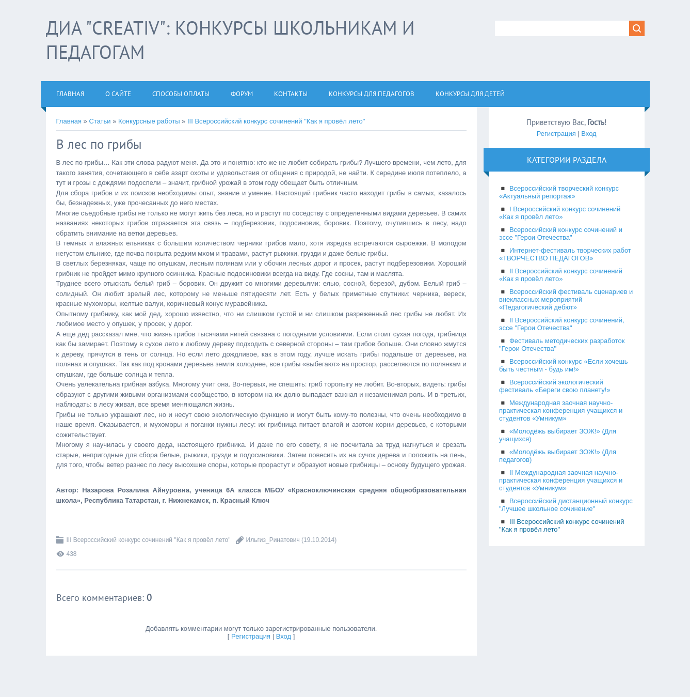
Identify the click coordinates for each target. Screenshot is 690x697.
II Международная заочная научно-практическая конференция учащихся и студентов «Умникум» (560, 480)
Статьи (99, 121)
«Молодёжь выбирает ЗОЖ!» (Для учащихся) (557, 435)
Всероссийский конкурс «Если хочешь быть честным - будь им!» (563, 365)
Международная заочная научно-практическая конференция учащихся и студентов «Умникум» (560, 410)
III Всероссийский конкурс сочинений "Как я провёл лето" (276, 121)
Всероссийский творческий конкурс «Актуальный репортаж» (559, 192)
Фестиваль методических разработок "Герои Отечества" (562, 344)
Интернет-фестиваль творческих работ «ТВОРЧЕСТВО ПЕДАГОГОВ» (565, 254)
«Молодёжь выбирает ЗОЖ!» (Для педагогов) (557, 455)
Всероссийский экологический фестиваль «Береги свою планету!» (555, 386)
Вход (283, 636)
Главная (69, 121)
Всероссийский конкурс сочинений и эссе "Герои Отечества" (560, 233)
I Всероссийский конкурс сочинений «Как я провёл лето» (559, 213)
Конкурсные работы (149, 121)
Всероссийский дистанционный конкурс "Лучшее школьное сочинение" (566, 505)
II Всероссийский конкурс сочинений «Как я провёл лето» (560, 275)
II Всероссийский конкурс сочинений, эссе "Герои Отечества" (561, 324)
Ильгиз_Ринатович (273, 540)
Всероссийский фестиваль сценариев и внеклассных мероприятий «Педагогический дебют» (566, 299)
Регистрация (250, 636)
